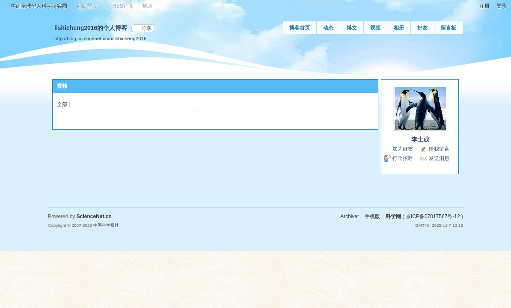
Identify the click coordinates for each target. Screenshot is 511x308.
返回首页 (87, 6)
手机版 (372, 216)
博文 (352, 28)
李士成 (420, 139)
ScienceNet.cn (94, 216)
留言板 (448, 28)
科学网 (393, 216)
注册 (484, 6)
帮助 (147, 6)
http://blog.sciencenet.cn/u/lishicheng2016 (100, 38)
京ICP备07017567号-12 (433, 216)
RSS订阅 (123, 6)
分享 (146, 28)
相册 (399, 28)
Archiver (349, 216)
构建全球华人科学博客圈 (39, 6)
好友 (422, 28)
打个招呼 (402, 158)
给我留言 (439, 149)
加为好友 (402, 149)
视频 (375, 28)
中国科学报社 (106, 225)
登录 (501, 6)
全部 (62, 104)
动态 (328, 28)
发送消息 (439, 158)
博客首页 (299, 28)
